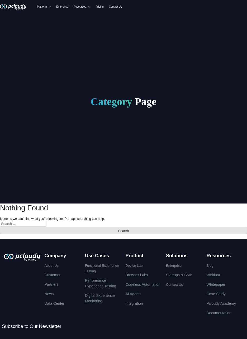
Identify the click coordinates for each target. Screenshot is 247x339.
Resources (82, 6)
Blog (209, 266)
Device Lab (133, 266)
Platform (44, 6)
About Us (51, 266)
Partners (51, 284)
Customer (52, 275)
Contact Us (115, 6)
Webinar (213, 275)
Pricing (100, 6)
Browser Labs (136, 275)
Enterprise (62, 6)
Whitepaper (215, 284)
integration (134, 303)
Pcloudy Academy (221, 303)
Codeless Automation (142, 284)
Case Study (215, 294)
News (49, 294)
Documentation (218, 313)
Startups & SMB (179, 275)
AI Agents (133, 294)
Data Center (54, 303)
